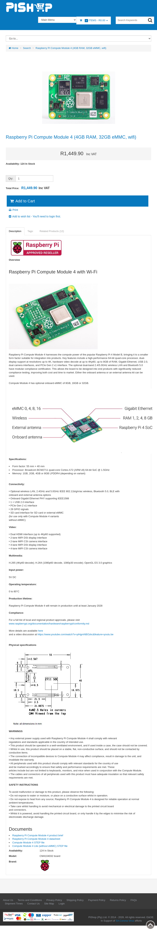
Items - (93, 20)
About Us (8, 900)
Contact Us (33, 903)
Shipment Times (14, 903)
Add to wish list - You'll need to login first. (34, 216)
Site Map (49, 903)
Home (13, 48)
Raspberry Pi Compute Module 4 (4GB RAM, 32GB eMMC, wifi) (71, 48)
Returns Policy (118, 900)
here (40, 630)
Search (27, 48)
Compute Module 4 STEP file (28, 842)
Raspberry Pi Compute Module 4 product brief (37, 835)
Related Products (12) (52, 231)
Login (62, 903)
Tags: (30, 231)
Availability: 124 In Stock (20, 163)
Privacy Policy (54, 900)
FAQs (133, 900)
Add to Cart (22, 201)
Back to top (150, 925)
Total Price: (28, 188)
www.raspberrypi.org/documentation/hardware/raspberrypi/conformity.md (49, 623)
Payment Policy (96, 900)
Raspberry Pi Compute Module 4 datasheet (36, 838)
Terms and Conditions (30, 900)
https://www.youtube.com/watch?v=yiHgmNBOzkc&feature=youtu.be (76, 634)
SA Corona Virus (125, 920)
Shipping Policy (75, 900)
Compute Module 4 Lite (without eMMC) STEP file (39, 846)
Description (15, 231)
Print (13, 209)
